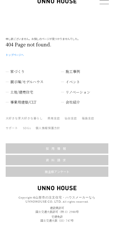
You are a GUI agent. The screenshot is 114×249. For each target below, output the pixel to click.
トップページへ (15, 51)
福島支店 (88, 114)
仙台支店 (71, 114)
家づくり (17, 67)
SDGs (27, 124)
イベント (73, 78)
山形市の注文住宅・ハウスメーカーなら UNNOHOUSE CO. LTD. (60, 195)
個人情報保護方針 (48, 124)
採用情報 (57, 145)
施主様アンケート (57, 168)
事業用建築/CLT (23, 98)
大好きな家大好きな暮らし (24, 114)
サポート (12, 124)
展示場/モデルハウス (26, 78)
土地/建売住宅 (21, 88)
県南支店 (54, 114)
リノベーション (78, 88)
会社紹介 (73, 98)
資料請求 (57, 156)
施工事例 (73, 67)
